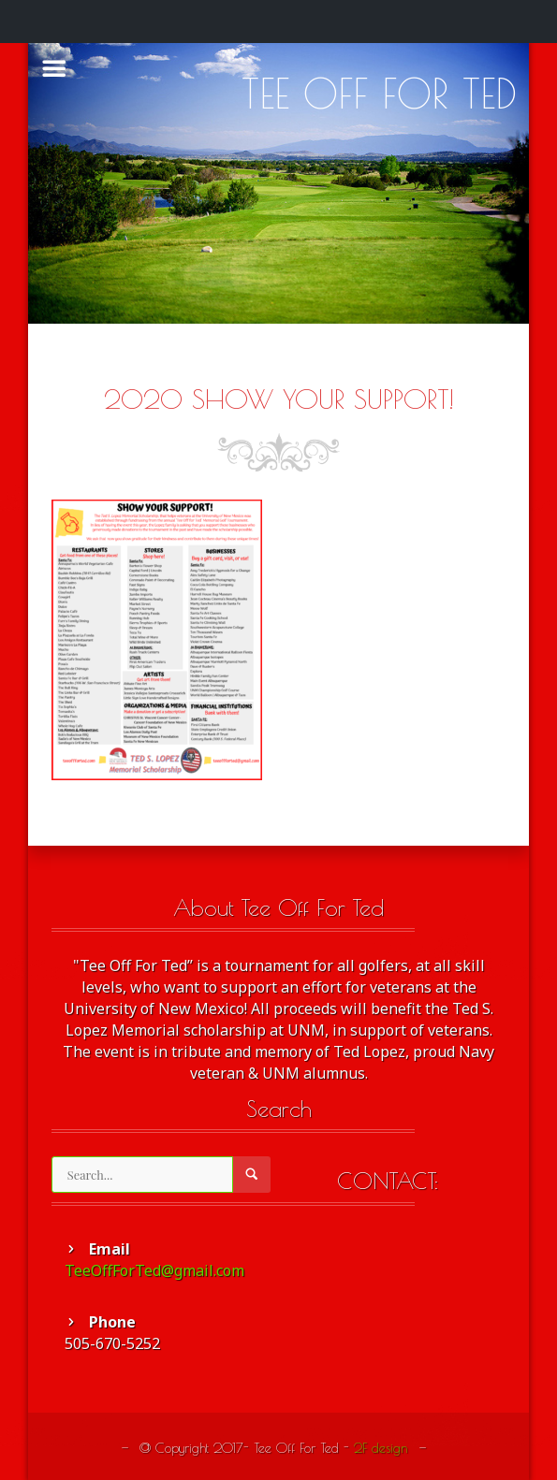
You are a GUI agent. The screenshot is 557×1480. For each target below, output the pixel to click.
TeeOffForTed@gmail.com (154, 1270)
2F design (381, 1448)
